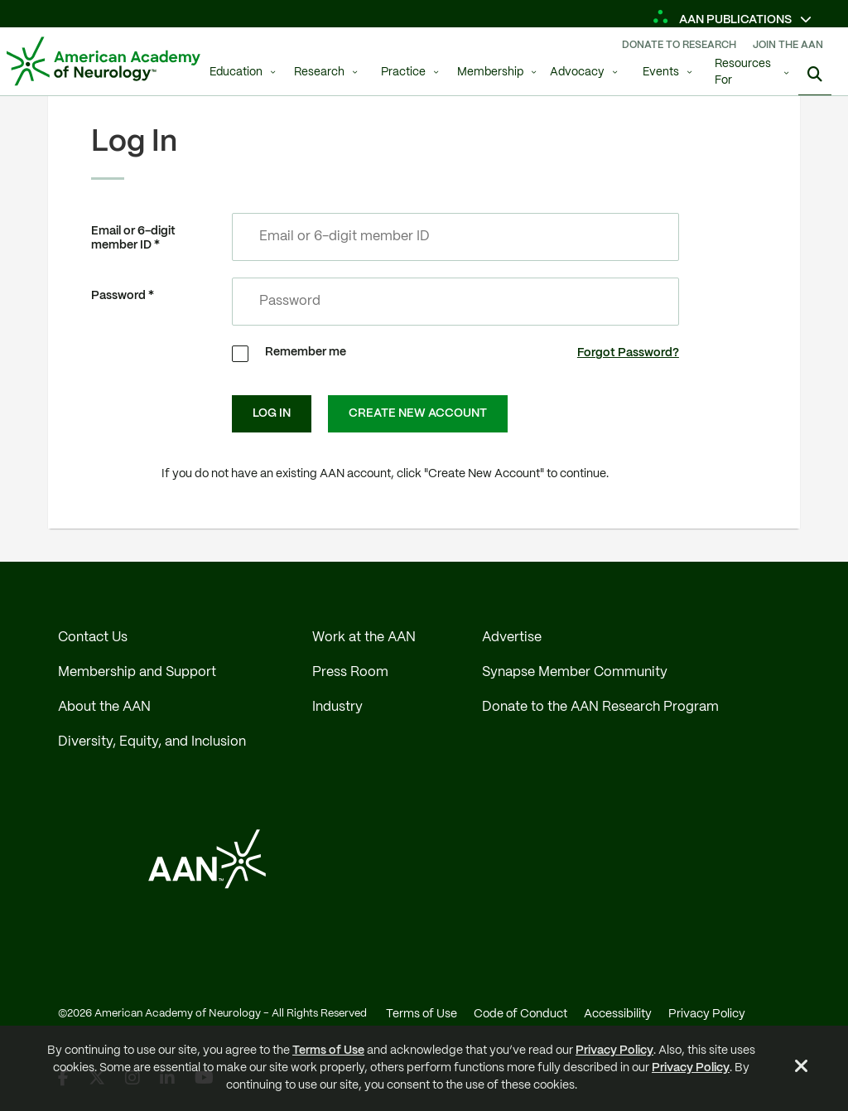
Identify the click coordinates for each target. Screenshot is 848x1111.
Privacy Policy (614, 1050)
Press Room (350, 672)
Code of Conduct (520, 1014)
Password (118, 296)
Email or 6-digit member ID (133, 238)
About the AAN (104, 707)
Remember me (305, 352)
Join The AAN (788, 45)
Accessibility (618, 1014)
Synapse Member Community (574, 672)
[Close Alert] (801, 1069)
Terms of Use (328, 1050)
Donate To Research (679, 45)
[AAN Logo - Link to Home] (103, 61)
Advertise (512, 637)
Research (319, 72)
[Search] (814, 74)
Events (661, 72)
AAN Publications (723, 20)
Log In (272, 413)
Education (236, 72)
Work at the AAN (364, 637)
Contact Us (93, 637)
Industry (337, 707)
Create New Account (418, 413)
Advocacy (577, 72)
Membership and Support (137, 672)
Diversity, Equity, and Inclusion (152, 742)
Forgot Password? (628, 353)
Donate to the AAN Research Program (600, 707)
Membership (490, 72)
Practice (403, 72)
